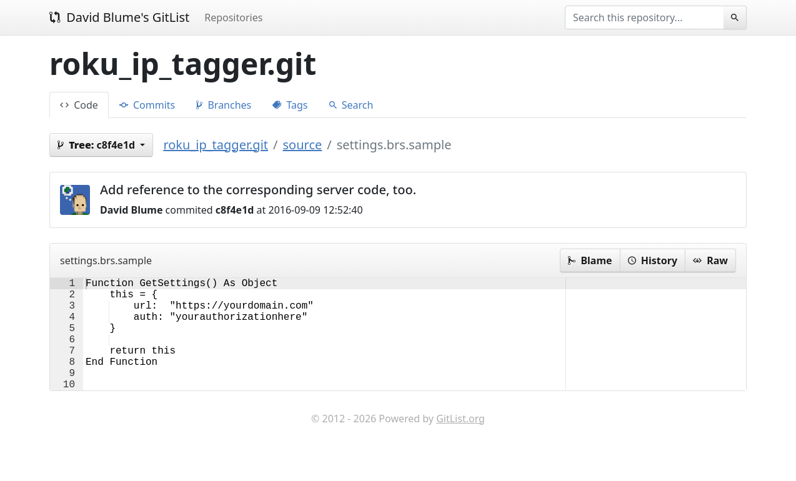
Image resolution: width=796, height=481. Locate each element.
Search (351, 105)
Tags (289, 105)
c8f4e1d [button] (97, 145)
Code (79, 105)
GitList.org (460, 443)
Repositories (233, 17)
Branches (223, 105)
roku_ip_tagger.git (215, 144)
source (302, 144)
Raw (710, 260)
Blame (590, 260)
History (652, 260)
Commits (147, 105)
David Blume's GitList (119, 17)
